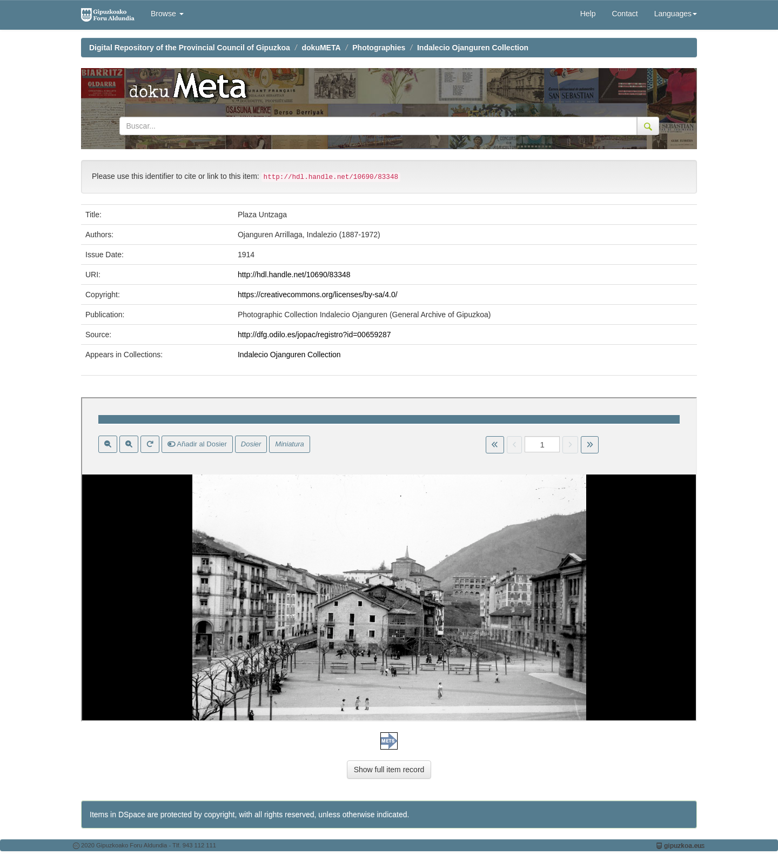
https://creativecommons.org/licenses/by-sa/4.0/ (318, 294)
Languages (675, 13)
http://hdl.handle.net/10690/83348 (294, 274)
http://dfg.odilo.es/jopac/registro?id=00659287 (314, 334)
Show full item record (389, 769)
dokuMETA (321, 47)
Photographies (378, 47)
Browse (167, 13)
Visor (389, 559)
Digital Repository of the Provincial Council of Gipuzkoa (189, 47)
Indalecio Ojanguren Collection (472, 47)
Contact (625, 13)
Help (588, 13)
